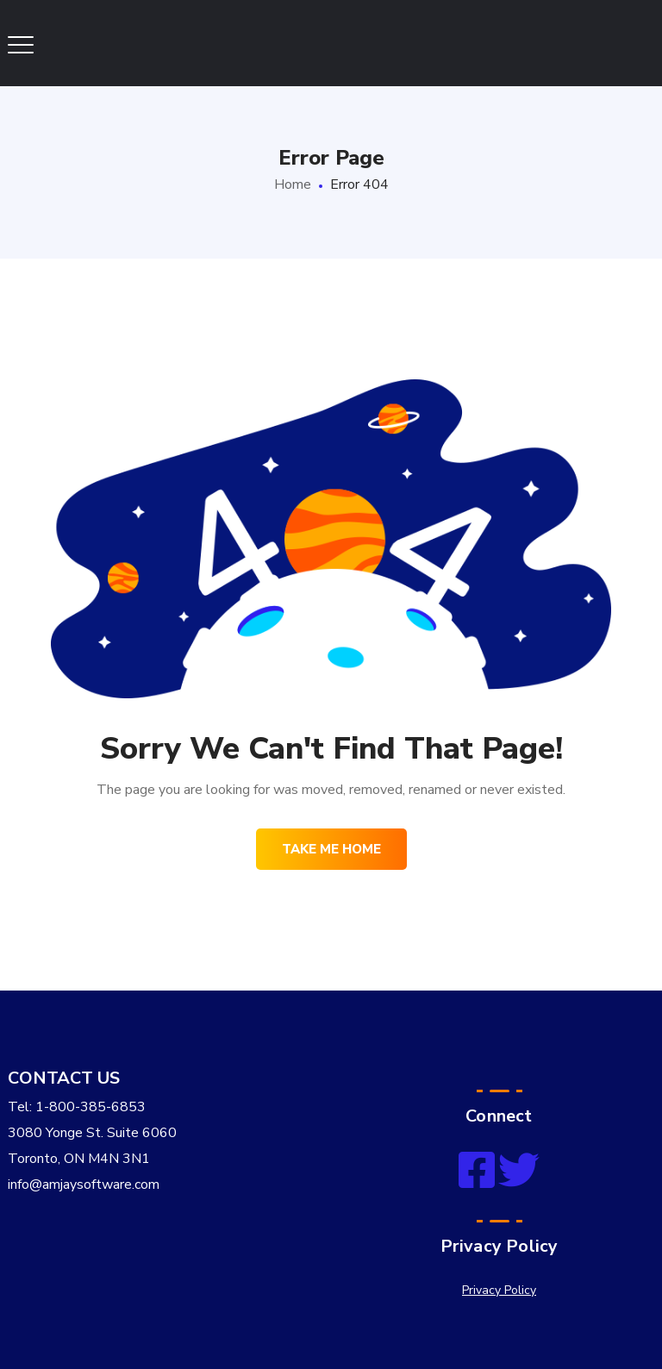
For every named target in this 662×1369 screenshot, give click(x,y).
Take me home (331, 849)
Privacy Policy (499, 1290)
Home (292, 184)
